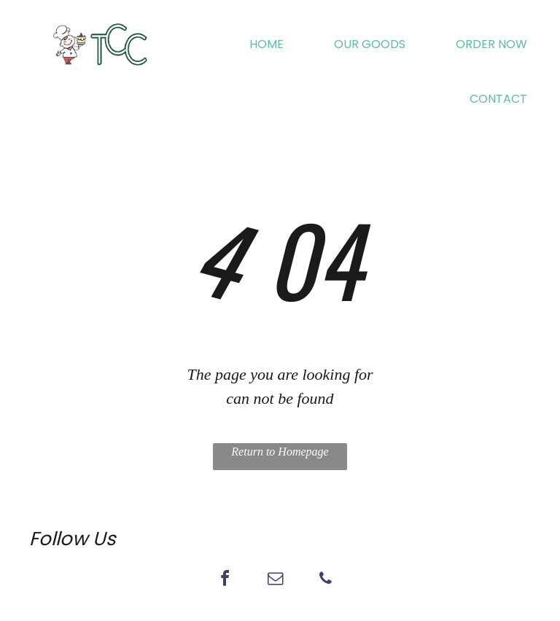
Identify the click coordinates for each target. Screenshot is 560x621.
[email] (275, 580)
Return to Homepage (279, 451)
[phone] (325, 580)
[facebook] (224, 580)
